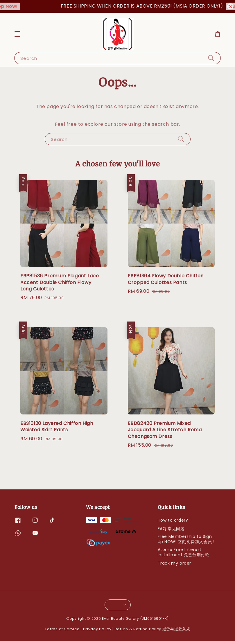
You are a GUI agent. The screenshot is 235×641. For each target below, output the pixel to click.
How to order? (173, 520)
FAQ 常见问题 (171, 529)
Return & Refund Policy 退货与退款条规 (152, 629)
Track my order (174, 563)
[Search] (211, 58)
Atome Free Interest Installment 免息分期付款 (183, 552)
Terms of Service (62, 629)
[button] (17, 34)
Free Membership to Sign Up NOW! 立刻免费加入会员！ (187, 539)
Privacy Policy (97, 629)
